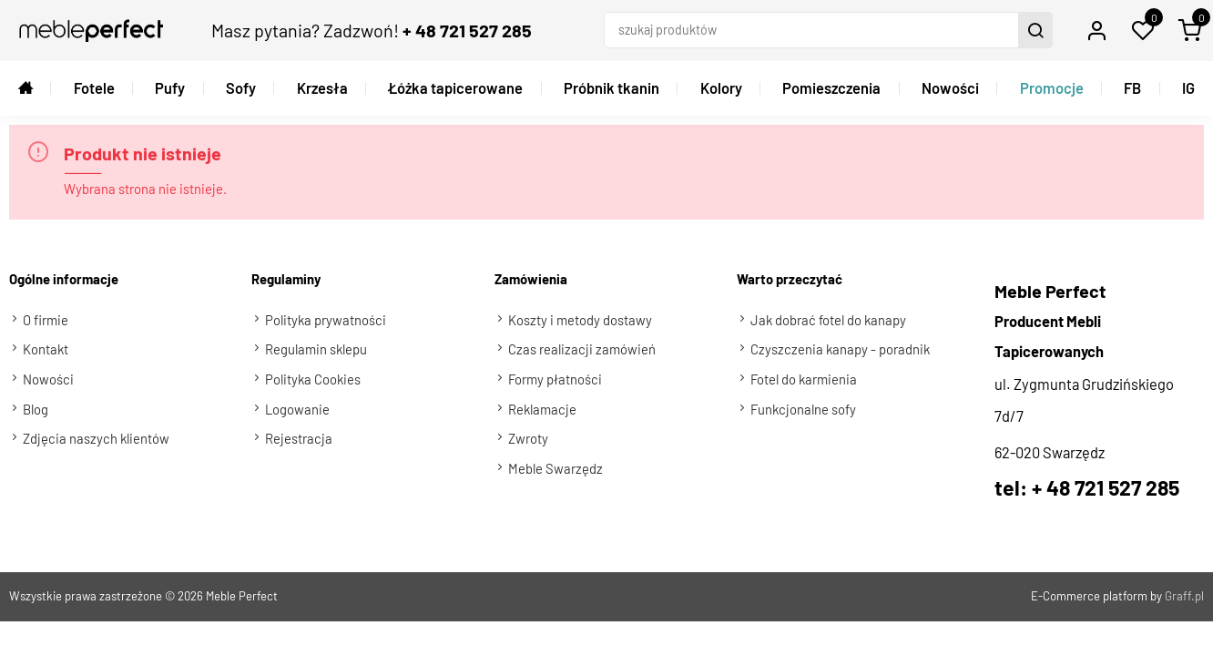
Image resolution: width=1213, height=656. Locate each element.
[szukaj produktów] (813, 30)
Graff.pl (1184, 596)
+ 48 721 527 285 (467, 30)
